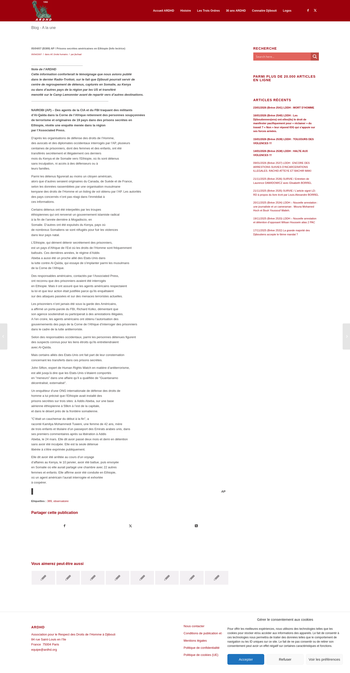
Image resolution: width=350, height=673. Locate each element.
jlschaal (78, 54)
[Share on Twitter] (196, 526)
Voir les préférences (324, 659)
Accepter (246, 659)
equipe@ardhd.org (44, 649)
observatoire (60, 500)
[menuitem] (163, 10)
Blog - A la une (43, 28)
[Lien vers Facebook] (308, 10)
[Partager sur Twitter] (130, 526)
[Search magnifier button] (315, 56)
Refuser (285, 659)
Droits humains (61, 54)
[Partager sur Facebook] (64, 526)
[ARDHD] (41, 10)
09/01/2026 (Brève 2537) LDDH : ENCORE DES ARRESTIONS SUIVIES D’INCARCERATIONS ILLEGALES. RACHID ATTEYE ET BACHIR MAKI (282, 166)
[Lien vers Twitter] (315, 10)
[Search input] (282, 56)
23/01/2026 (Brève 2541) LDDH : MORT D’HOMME (283, 107)
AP (51, 54)
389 (49, 500)
